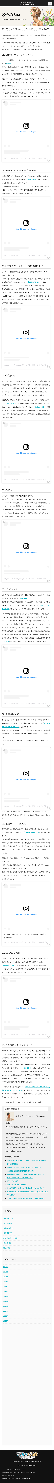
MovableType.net (31, 1465)
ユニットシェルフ (9, 403)
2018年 (5, 1306)
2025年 (5, 1272)
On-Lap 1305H (40, 407)
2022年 (5, 1286)
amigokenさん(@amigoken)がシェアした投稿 (19, 158)
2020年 (5, 1296)
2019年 (5, 1301)
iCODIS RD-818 (33, 282)
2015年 (5, 1321)
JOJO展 (6, 641)
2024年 (5, 1277)
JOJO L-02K (24, 598)
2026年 (5, 1267)
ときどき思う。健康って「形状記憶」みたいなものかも (26, 1188)
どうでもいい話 (12, 1181)
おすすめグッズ (30, 35)
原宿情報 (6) (7, 1233)
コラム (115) (7, 1223)
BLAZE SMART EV (32, 832)
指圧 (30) (6, 1248)
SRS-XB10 (32, 179)
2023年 (5, 1281)
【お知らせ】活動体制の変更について (20, 1171)
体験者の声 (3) (8, 1228)
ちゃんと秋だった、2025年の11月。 (20, 1178)
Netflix (8, 63)
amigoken (7, 942)
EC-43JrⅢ (27, 1068)
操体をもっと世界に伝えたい (17, 1185)
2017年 (5, 1311)
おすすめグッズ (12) (10, 1238)
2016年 (5, 1316)
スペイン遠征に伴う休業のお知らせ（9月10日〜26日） (26, 1198)
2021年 (5, 1291)
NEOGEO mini (8, 965)
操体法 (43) (7, 1243)
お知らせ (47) (8, 1218)
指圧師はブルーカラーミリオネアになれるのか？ (24, 1167)
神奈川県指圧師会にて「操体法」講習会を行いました (26, 1174)
